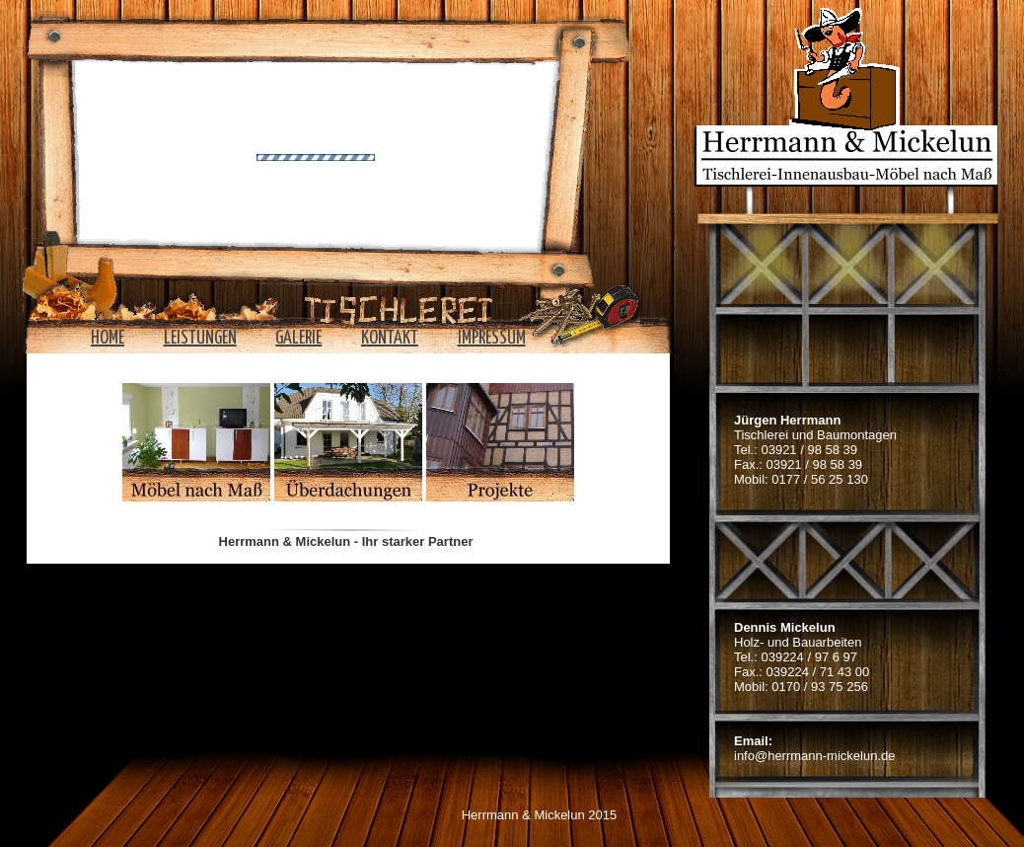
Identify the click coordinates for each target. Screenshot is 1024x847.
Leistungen (200, 338)
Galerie (298, 338)
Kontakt (389, 338)
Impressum (492, 338)
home (107, 338)
